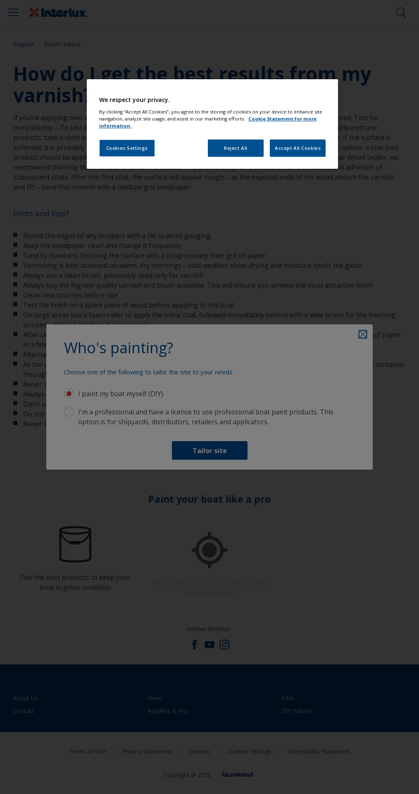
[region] (212, 124)
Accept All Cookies (298, 148)
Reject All (236, 148)
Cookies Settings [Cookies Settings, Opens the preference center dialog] (127, 148)
